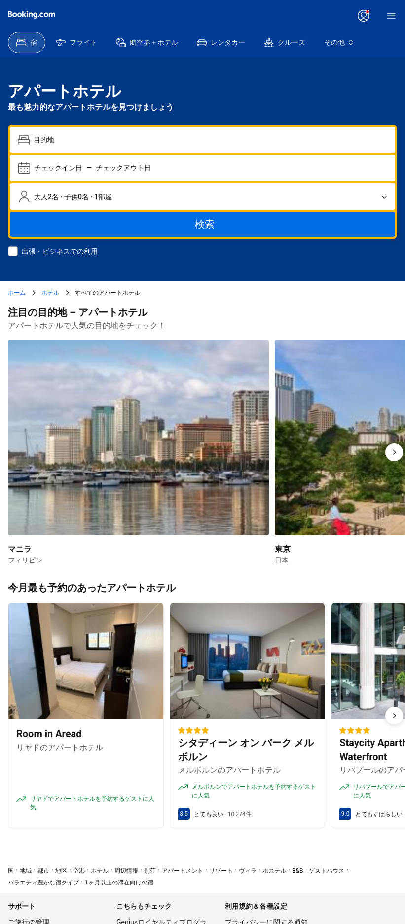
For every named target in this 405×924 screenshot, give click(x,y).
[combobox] (210, 140)
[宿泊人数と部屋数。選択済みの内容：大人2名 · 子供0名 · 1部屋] (202, 196)
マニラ (20, 549)
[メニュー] (391, 16)
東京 (283, 549)
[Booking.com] (31, 15)
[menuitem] (26, 42)
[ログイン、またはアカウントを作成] (363, 16)
